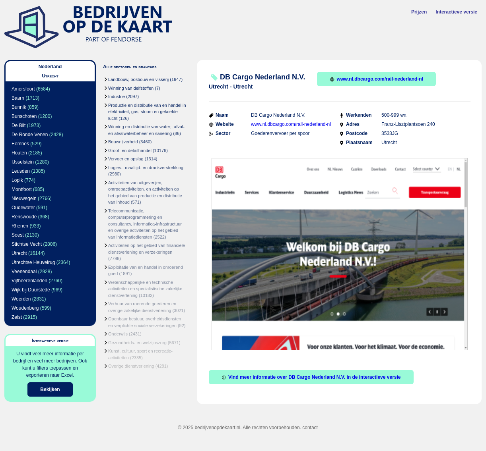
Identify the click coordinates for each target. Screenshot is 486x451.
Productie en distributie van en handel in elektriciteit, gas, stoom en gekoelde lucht (147, 112)
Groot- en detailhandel (130, 150)
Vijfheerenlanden (29, 280)
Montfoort (22, 189)
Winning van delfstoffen (131, 88)
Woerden (21, 299)
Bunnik (19, 107)
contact (310, 427)
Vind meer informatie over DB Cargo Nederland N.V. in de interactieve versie (311, 377)
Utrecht (19, 253)
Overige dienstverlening (131, 366)
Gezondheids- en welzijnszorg (137, 342)
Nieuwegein (24, 198)
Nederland (50, 66)
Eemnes (20, 143)
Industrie (116, 96)
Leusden (21, 171)
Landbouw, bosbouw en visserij (138, 79)
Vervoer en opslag (126, 158)
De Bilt (18, 125)
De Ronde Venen (30, 134)
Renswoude (24, 217)
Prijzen (419, 12)
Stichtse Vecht (27, 244)
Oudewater (23, 207)
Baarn (18, 98)
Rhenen (20, 226)
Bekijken (50, 389)
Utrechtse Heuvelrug (33, 262)
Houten (19, 153)
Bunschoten (24, 116)
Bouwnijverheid (123, 141)
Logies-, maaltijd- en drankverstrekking (145, 167)
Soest (18, 235)
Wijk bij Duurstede (31, 290)
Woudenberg (25, 308)
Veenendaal (24, 271)
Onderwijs (118, 334)
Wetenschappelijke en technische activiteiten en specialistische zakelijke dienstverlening (145, 289)
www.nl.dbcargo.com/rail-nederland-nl (376, 79)
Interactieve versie (456, 12)
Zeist (17, 317)
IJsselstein (23, 162)
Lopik (17, 180)
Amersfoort (23, 89)
